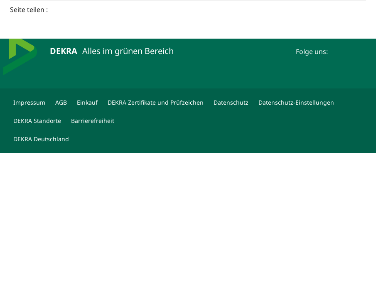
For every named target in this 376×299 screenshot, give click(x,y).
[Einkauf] (87, 102)
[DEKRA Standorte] (37, 121)
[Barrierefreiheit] (92, 121)
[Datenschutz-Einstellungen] (296, 102)
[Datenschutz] (231, 102)
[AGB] (61, 102)
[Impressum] (29, 102)
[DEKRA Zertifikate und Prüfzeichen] (156, 102)
